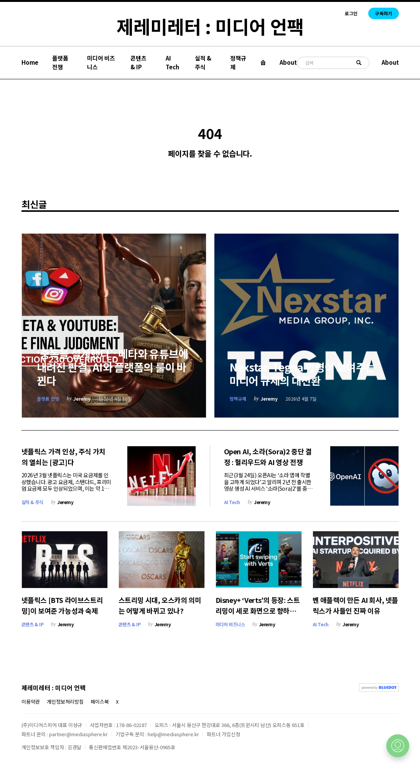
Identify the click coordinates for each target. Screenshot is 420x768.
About (288, 62)
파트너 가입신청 (223, 734)
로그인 (351, 13)
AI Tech (172, 62)
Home (29, 62)
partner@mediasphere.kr (78, 734)
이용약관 (30, 701)
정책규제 (238, 62)
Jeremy (82, 398)
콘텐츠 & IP (138, 62)
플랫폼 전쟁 (60, 62)
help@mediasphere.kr (173, 734)
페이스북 (100, 701)
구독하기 (383, 13)
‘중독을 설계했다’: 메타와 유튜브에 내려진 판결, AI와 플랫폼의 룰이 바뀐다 (112, 367)
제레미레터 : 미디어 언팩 (210, 26)
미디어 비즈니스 (101, 62)
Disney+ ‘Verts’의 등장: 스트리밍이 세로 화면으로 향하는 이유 (258, 610)
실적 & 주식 (203, 62)
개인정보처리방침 (65, 701)
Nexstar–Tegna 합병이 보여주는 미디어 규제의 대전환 (302, 373)
